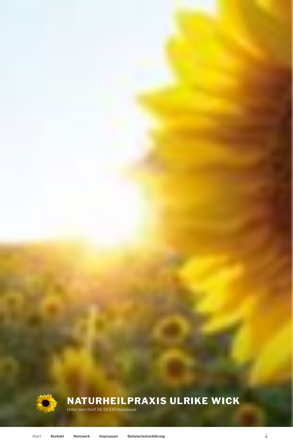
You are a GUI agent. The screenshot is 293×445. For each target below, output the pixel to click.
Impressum (108, 436)
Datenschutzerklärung (146, 436)
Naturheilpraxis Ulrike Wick (153, 400)
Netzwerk (82, 436)
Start (36, 436)
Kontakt (57, 436)
